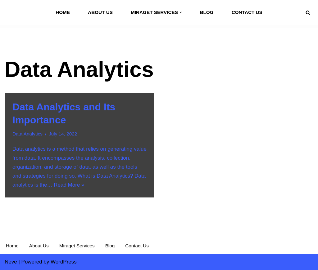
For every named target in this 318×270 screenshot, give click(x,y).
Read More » (69, 185)
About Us (100, 12)
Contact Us (247, 12)
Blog (206, 12)
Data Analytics (27, 133)
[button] (180, 12)
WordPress (64, 262)
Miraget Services (77, 245)
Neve (11, 262)
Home (63, 12)
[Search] (308, 12)
